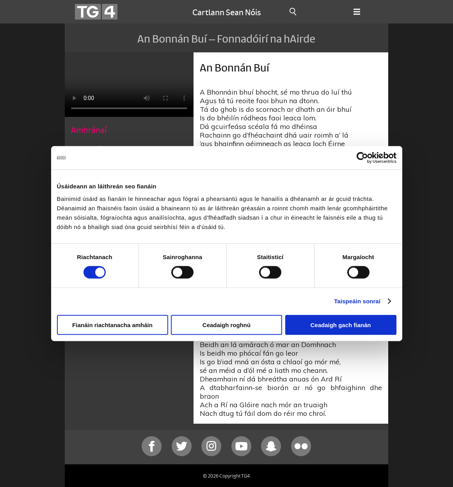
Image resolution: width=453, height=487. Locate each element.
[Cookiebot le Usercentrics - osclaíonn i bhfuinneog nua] (362, 158)
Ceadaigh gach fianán (340, 324)
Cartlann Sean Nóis (226, 11)
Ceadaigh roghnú (226, 324)
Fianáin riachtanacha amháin (112, 324)
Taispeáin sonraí (357, 301)
